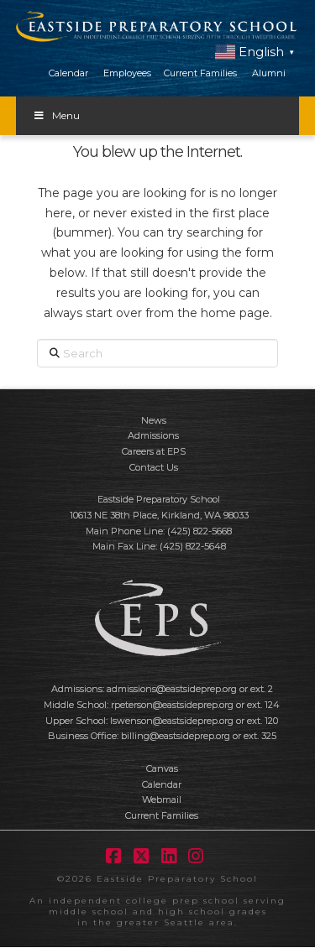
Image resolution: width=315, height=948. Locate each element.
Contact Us (153, 467)
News (153, 420)
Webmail (161, 799)
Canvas (162, 768)
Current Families (200, 73)
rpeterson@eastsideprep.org (172, 705)
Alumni (269, 73)
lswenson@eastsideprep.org (172, 721)
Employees (127, 73)
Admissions (153, 435)
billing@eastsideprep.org (175, 736)
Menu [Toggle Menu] (56, 115)
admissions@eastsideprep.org (172, 689)
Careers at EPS (154, 451)
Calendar (68, 73)
